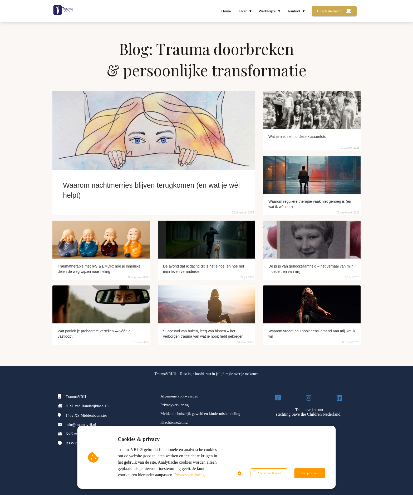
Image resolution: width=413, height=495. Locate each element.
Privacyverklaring (189, 475)
